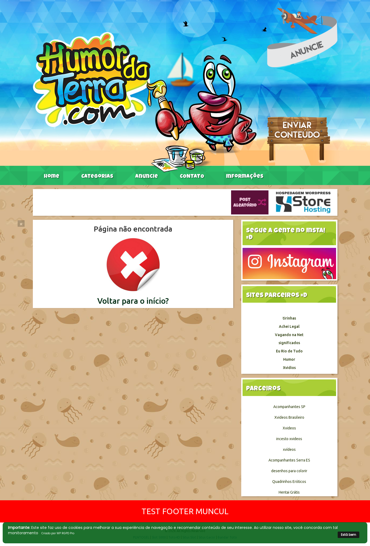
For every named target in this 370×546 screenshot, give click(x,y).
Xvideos (289, 428)
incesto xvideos (289, 439)
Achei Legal (289, 326)
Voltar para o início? (133, 300)
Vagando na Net (289, 335)
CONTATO (192, 176)
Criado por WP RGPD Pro (57, 533)
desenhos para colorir (289, 471)
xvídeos (289, 449)
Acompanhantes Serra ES (289, 460)
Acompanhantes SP (289, 407)
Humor (289, 359)
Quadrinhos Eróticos (289, 481)
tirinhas (289, 318)
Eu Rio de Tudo (289, 351)
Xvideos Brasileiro (289, 417)
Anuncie (146, 176)
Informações (244, 176)
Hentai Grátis (289, 492)
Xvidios (289, 368)
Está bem (348, 534)
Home (51, 176)
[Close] (21, 223)
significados (289, 343)
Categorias (97, 176)
